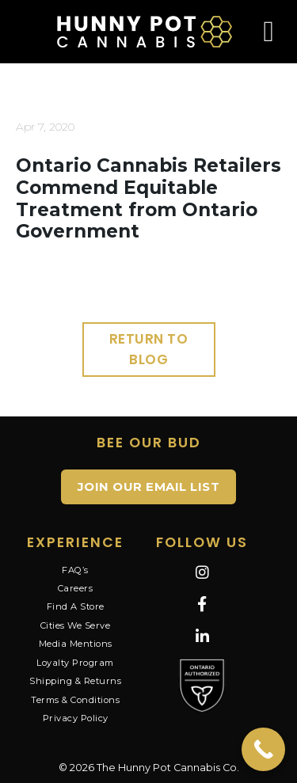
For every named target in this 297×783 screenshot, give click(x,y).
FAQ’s (75, 570)
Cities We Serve (75, 625)
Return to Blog (148, 349)
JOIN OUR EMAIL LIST (149, 486)
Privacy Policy (76, 718)
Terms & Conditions (75, 699)
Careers (75, 588)
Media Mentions (75, 643)
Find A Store (76, 606)
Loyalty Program (75, 662)
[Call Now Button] (263, 749)
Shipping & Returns (75, 680)
